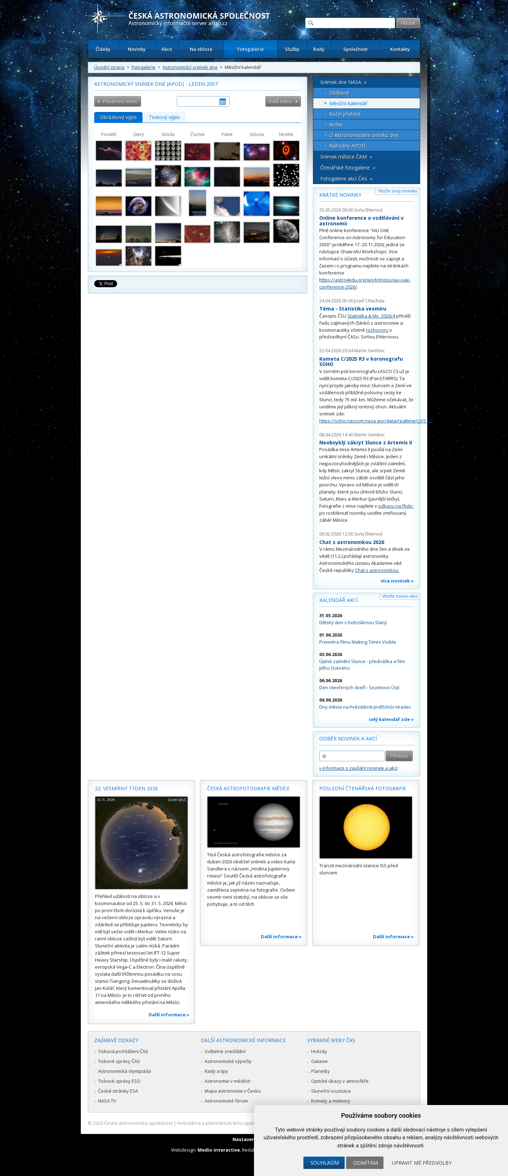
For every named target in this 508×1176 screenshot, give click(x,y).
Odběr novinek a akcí (348, 738)
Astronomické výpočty (228, 1061)
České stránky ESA (118, 1091)
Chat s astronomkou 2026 (351, 542)
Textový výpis (164, 117)
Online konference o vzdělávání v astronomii (361, 220)
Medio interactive (219, 1150)
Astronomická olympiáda (124, 1071)
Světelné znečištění (225, 1051)
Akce (166, 49)
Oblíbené (339, 92)
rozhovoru (377, 330)
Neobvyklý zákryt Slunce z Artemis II (365, 442)
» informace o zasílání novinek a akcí (358, 768)
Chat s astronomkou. (377, 570)
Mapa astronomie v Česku (233, 1091)
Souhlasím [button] (324, 1162)
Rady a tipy (216, 1071)
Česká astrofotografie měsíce (248, 788)
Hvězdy (319, 1051)
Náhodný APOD (347, 145)
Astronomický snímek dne (190, 67)
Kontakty (400, 49)
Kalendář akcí (338, 600)
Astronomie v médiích (227, 1081)
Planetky (320, 1071)
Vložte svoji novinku (397, 191)
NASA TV (107, 1101)
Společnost (355, 49)
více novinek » (397, 581)
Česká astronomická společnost (138, 1123)
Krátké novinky (340, 194)
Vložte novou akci (399, 596)
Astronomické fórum (226, 1101)
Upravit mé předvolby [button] (422, 1162)
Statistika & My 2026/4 (371, 316)
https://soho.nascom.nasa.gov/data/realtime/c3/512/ (376, 421)
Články (103, 49)
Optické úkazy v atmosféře (340, 1081)
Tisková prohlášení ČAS (123, 1051)
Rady (319, 49)
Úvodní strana (109, 67)
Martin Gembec (369, 351)
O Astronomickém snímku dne (363, 135)
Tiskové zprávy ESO (119, 1081)
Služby (292, 49)
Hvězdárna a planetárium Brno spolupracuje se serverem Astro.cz (248, 1123)
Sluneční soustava (331, 1091)
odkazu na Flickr (395, 506)
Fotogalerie (250, 49)
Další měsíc (280, 101)
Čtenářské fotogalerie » (347, 167)
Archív (336, 124)
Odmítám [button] (365, 1162)
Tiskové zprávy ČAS (119, 1061)
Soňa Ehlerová (368, 210)
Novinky (137, 49)
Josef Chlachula (369, 301)
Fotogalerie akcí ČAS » (346, 178)
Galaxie (319, 1061)
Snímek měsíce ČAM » (346, 156)
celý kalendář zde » (391, 719)
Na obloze (201, 49)
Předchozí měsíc (120, 101)
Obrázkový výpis (118, 117)
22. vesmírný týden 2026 (126, 788)
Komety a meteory (330, 1101)
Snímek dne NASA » (343, 82)
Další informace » (169, 1014)
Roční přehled (345, 114)
